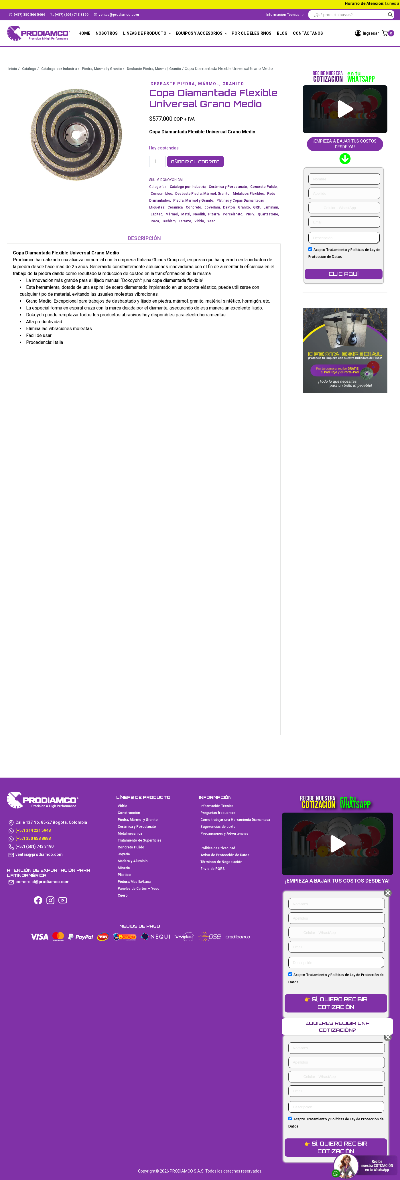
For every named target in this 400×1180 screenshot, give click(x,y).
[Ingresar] (367, 33)
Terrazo (185, 221)
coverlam (212, 208)
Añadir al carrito (200, 162)
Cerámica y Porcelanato (228, 187)
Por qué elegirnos (251, 33)
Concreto (193, 208)
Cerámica (175, 208)
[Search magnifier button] (390, 14)
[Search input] (350, 14)
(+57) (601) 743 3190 (69, 15)
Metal (185, 215)
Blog (282, 33)
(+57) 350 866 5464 (27, 15)
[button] (345, 109)
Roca (155, 221)
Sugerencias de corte (217, 827)
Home (84, 33)
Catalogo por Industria (188, 187)
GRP (256, 208)
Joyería (124, 854)
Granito (244, 208)
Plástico (124, 875)
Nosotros (107, 33)
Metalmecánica (130, 834)
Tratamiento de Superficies (139, 840)
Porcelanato (233, 215)
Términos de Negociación (221, 862)
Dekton (229, 208)
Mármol (171, 215)
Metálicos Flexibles (248, 194)
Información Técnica (216, 806)
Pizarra (214, 215)
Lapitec (156, 215)
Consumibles (161, 194)
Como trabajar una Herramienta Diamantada (235, 820)
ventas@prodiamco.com (116, 15)
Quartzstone (268, 215)
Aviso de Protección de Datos (224, 855)
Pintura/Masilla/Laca (134, 882)
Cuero (123, 895)
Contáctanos (308, 33)
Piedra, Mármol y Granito (193, 201)
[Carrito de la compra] (388, 33)
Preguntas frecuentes (218, 813)
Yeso (211, 221)
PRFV (250, 215)
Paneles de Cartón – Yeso (138, 889)
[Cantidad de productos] (157, 162)
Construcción (129, 813)
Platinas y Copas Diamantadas (240, 201)
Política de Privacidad (217, 848)
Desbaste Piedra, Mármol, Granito (202, 84)
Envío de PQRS (212, 869)
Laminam (270, 208)
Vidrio (199, 221)
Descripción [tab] (144, 239)
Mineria (124, 868)
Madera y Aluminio (133, 861)
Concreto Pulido (263, 187)
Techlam (169, 221)
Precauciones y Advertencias (224, 834)
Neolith (199, 215)
